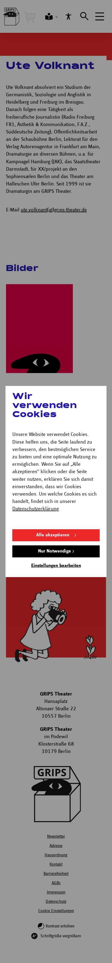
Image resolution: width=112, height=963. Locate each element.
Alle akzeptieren (52, 535)
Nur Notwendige (54, 551)
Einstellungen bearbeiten (56, 566)
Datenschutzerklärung (35, 509)
